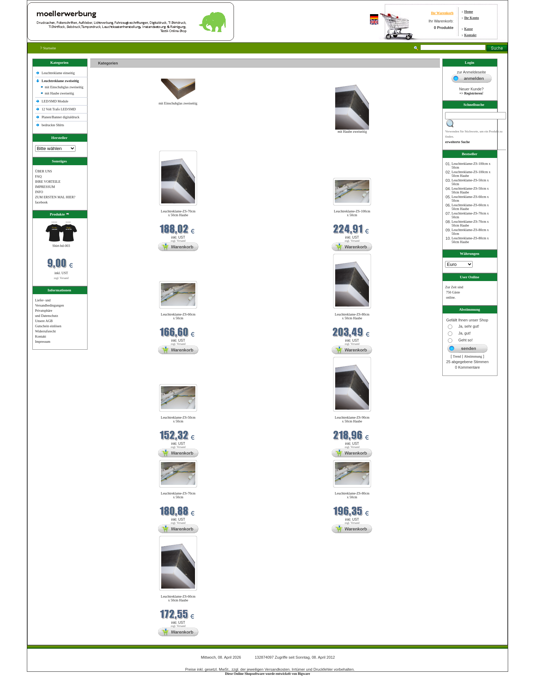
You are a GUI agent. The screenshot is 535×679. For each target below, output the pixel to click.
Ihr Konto (471, 18)
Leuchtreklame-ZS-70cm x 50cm (178, 495)
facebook (41, 202)
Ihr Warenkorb (442, 13)
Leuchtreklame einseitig (59, 73)
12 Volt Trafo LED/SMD (59, 109)
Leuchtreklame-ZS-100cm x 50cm (352, 213)
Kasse (468, 29)
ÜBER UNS (43, 171)
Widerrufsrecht (45, 331)
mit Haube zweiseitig (59, 93)
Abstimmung (473, 356)
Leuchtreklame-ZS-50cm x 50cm (178, 419)
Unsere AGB (44, 321)
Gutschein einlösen (48, 326)
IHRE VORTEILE (48, 181)
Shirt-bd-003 (61, 246)
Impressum (42, 341)
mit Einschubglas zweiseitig (64, 87)
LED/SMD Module (55, 101)
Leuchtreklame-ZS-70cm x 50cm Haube (178, 213)
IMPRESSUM (45, 187)
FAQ (38, 176)
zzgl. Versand (61, 278)
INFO (39, 192)
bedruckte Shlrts (53, 125)
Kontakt (470, 35)
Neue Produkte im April (108, 146)
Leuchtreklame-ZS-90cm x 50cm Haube (352, 419)
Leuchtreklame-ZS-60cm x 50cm (178, 316)
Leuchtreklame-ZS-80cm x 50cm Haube (352, 316)
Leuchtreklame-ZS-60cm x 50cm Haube (178, 598)
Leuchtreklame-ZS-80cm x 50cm (352, 495)
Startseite (48, 48)
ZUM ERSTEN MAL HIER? (55, 197)
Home (468, 11)
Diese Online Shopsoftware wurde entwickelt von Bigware (267, 674)
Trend (457, 356)
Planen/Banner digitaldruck (61, 117)
